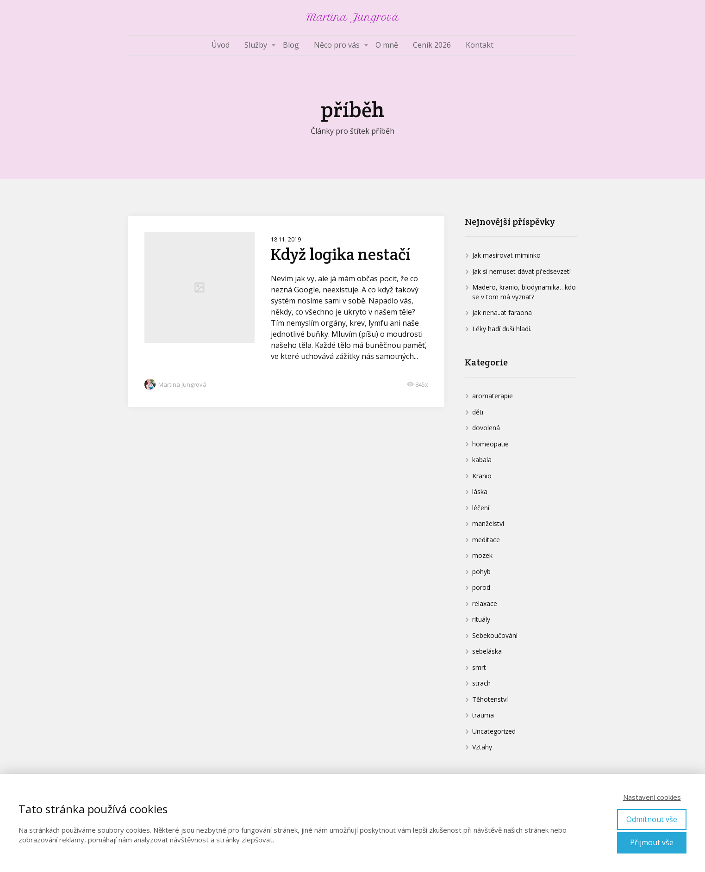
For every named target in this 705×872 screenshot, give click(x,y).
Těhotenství (490, 699)
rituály (481, 619)
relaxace (484, 603)
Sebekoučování (495, 635)
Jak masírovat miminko (506, 255)
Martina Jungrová (352, 17)
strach (481, 683)
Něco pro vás (337, 45)
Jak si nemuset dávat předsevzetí (521, 271)
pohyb (481, 571)
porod (481, 587)
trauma (483, 715)
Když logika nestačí (341, 254)
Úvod (221, 45)
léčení (480, 507)
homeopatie (490, 443)
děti (477, 412)
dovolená (486, 427)
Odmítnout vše (651, 819)
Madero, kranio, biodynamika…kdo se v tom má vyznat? (524, 292)
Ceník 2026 (432, 45)
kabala (482, 459)
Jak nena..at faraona (502, 312)
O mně (386, 45)
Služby (255, 45)
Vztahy (482, 746)
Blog (291, 45)
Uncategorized (494, 731)
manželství (488, 523)
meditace (486, 539)
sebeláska (487, 651)
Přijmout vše (652, 842)
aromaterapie (492, 395)
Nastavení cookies (652, 797)
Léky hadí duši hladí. (501, 328)
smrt (479, 667)
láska (479, 491)
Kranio (482, 475)
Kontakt (479, 45)
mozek (482, 555)
